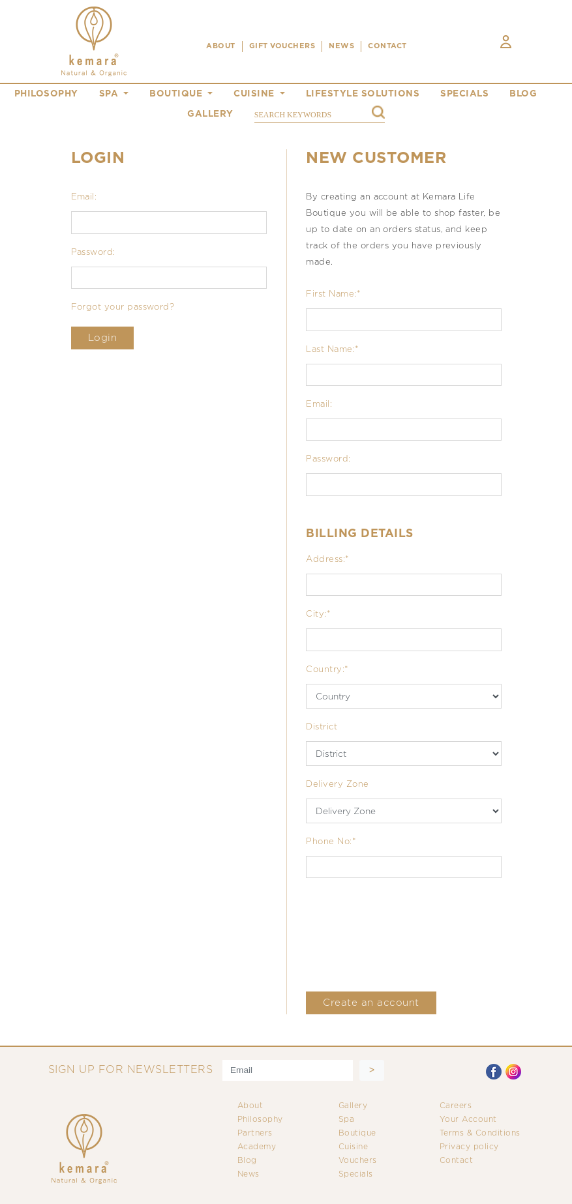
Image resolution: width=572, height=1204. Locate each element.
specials (464, 94)
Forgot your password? (123, 307)
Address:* (327, 559)
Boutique (357, 1133)
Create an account (371, 1003)
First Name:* (333, 294)
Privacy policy (469, 1147)
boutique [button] (177, 94)
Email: (84, 197)
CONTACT (387, 46)
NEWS (341, 46)
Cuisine (354, 1147)
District (321, 727)
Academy (257, 1147)
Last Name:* (332, 349)
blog (523, 94)
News (248, 1174)
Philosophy (260, 1119)
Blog (247, 1160)
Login (102, 338)
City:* (318, 614)
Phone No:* (331, 841)
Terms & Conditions (480, 1133)
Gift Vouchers (282, 46)
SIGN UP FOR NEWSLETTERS (130, 1070)
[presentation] (405, 934)
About (250, 1105)
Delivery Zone (337, 784)
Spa (347, 1119)
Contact (457, 1160)
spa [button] (110, 94)
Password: (93, 252)
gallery (210, 114)
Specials (356, 1174)
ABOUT (220, 46)
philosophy (46, 94)
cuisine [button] (255, 94)
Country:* (327, 669)
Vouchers (358, 1160)
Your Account (468, 1119)
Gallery (353, 1105)
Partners (255, 1133)
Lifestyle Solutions (363, 94)
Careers (456, 1105)
